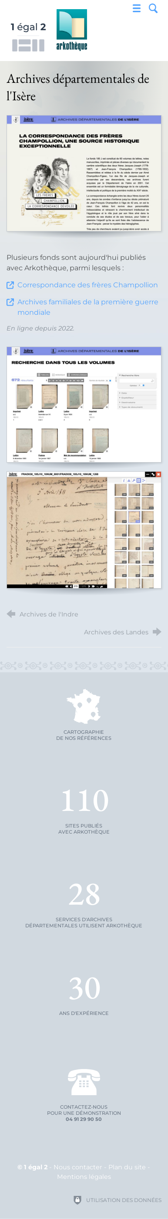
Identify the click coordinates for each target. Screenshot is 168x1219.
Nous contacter (78, 1167)
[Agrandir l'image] (84, 173)
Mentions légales (84, 1177)
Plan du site (127, 1167)
